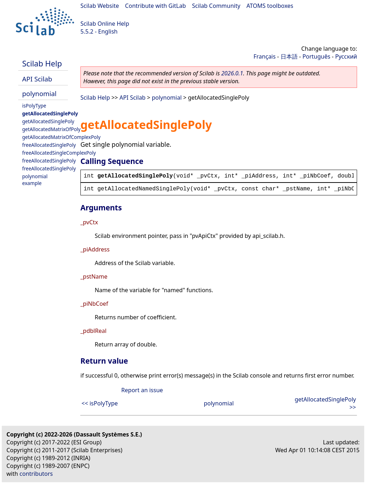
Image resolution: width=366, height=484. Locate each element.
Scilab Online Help (104, 24)
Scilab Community (216, 6)
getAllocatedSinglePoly (50, 113)
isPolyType (34, 105)
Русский (346, 56)
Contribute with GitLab (155, 6)
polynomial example (35, 179)
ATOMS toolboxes (270, 6)
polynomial (39, 93)
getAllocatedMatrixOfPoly (51, 129)
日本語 (289, 56)
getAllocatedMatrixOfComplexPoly (61, 137)
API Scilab (37, 78)
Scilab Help (42, 63)
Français (264, 56)
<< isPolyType (99, 403)
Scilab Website (99, 6)
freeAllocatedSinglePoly (49, 144)
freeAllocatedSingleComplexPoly (59, 152)
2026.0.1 (232, 73)
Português (316, 56)
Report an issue (142, 390)
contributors (36, 474)
